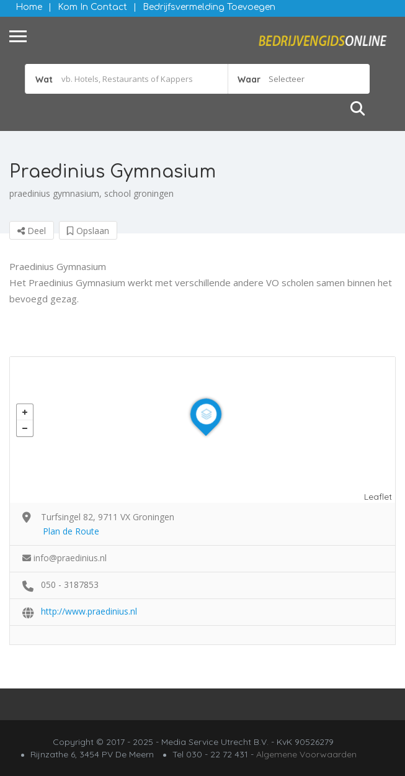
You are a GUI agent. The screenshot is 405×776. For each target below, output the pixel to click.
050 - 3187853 (70, 584)
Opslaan (88, 231)
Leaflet (378, 496)
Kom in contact (92, 7)
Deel (31, 231)
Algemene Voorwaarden (306, 754)
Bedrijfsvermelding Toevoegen (209, 7)
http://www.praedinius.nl (89, 611)
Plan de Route (71, 531)
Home (29, 7)
